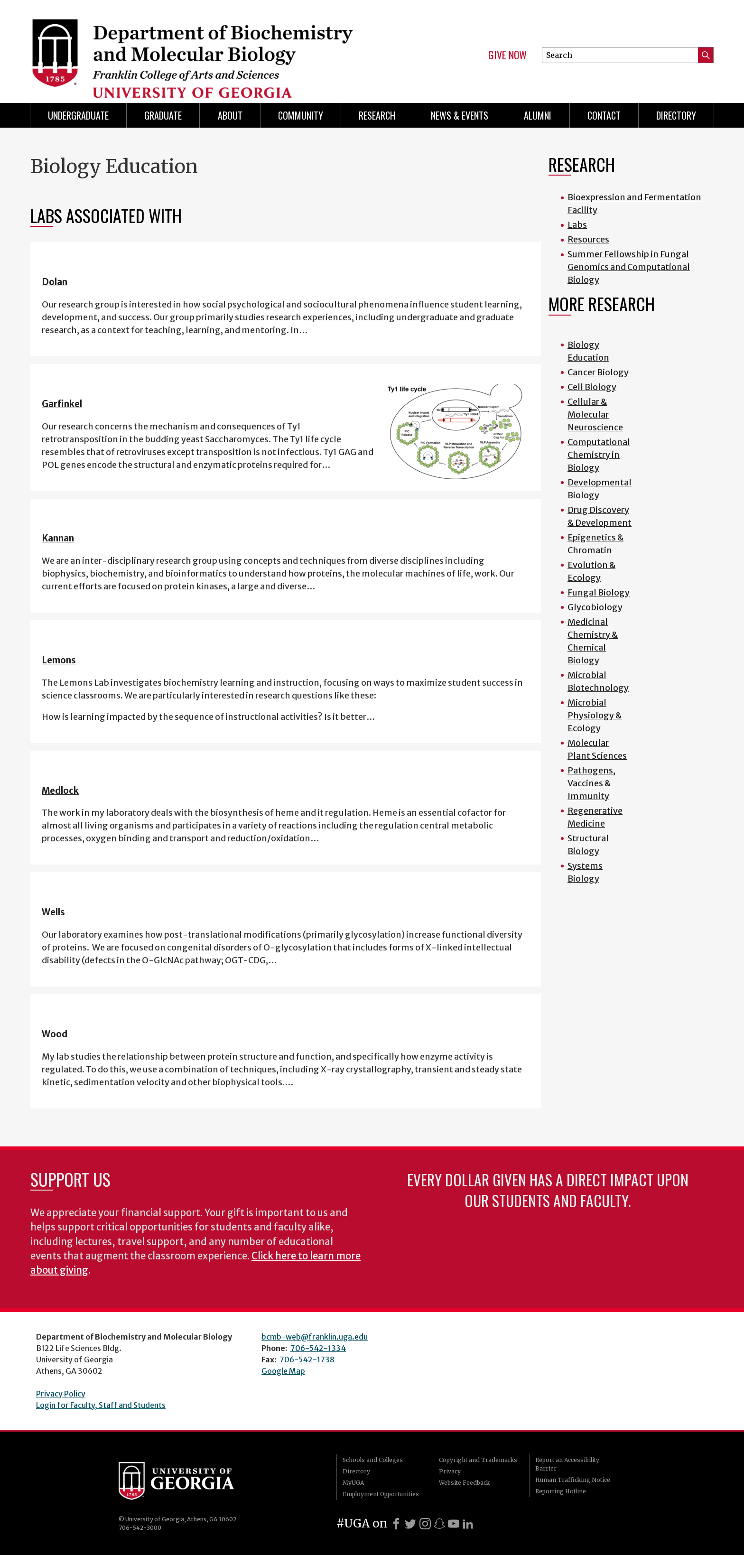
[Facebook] (396, 1523)
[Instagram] (425, 1523)
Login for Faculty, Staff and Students (101, 1405)
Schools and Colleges (373, 1459)
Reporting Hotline (560, 1491)
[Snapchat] (439, 1523)
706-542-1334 (318, 1348)
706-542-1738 (307, 1359)
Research (377, 115)
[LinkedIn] (468, 1523)
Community (300, 115)
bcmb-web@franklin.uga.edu (314, 1336)
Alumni (537, 115)
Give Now (507, 55)
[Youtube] (453, 1523)
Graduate (163, 115)
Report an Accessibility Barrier (567, 1464)
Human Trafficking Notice (572, 1479)
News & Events (459, 115)
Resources (588, 239)
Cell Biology (591, 387)
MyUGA (353, 1482)
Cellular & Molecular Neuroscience (595, 414)
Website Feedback (464, 1482)
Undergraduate (78, 115)
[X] (410, 1523)
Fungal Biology (598, 592)
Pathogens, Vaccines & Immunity (591, 783)
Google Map (283, 1371)
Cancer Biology (598, 372)
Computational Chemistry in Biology (598, 455)
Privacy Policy (60, 1393)
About (230, 115)
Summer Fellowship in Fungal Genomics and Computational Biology (628, 267)
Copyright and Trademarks (478, 1459)
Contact (604, 115)
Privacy (450, 1471)
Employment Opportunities (381, 1494)
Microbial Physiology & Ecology (594, 715)
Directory (676, 115)
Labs (577, 224)
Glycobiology (595, 607)
